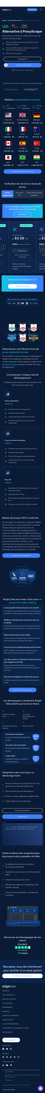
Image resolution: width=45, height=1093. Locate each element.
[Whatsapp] (3, 1065)
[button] (11, 1040)
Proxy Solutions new (14, 20)
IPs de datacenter (26, 107)
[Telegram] (11, 1065)
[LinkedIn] (3, 1049)
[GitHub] (11, 1049)
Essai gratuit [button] (32, 9)
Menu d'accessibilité (9, 1089)
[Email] (7, 1065)
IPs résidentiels (11, 107)
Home (4, 20)
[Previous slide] (3, 247)
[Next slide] (41, 247)
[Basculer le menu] (41, 10)
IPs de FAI (39, 107)
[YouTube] (7, 1049)
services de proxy (11, 364)
